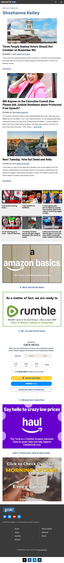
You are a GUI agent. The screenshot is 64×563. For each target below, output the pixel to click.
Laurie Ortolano (23, 54)
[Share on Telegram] (35, 560)
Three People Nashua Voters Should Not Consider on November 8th (27, 48)
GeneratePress (42, 550)
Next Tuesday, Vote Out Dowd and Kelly (27, 159)
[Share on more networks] (40, 560)
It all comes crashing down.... (9, 207)
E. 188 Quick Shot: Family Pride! (32, 400)
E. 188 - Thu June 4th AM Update (32, 331)
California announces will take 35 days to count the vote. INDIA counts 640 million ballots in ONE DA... (52, 234)
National (45, 532)
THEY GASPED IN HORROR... (28, 207)
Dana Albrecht (22, 112)
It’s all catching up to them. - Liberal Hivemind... (11, 232)
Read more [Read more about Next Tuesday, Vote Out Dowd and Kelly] (6, 181)
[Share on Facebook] (30, 560)
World (44, 536)
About (17, 532)
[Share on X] (25, 560)
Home (17, 528)
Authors (18, 536)
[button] (56, 2)
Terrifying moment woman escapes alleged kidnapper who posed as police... (31, 234)
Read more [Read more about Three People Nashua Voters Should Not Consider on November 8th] (6, 69)
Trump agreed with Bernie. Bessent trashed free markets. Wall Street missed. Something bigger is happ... (52, 209)
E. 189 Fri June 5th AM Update (32, 287)
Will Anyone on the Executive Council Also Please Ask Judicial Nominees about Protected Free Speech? (32, 104)
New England (47, 528)
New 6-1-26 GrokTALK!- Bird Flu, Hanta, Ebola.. (32, 453)
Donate (17, 539)
